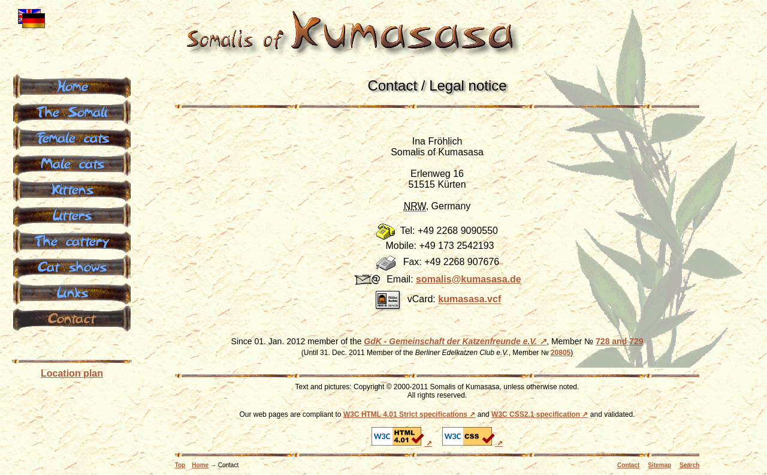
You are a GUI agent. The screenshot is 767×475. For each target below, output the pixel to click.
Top (180, 465)
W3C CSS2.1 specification (535, 414)
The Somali (72, 111)
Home (200, 465)
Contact (628, 465)
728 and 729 (619, 341)
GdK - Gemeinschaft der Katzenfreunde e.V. (450, 341)
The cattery (72, 239)
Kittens (72, 188)
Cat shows (72, 265)
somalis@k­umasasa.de (468, 279)
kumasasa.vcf (469, 299)
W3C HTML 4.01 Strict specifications (405, 414)
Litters (72, 214)
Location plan (72, 373)
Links (72, 291)
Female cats (72, 136)
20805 (560, 352)
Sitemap (659, 465)
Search (689, 465)
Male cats (72, 162)
